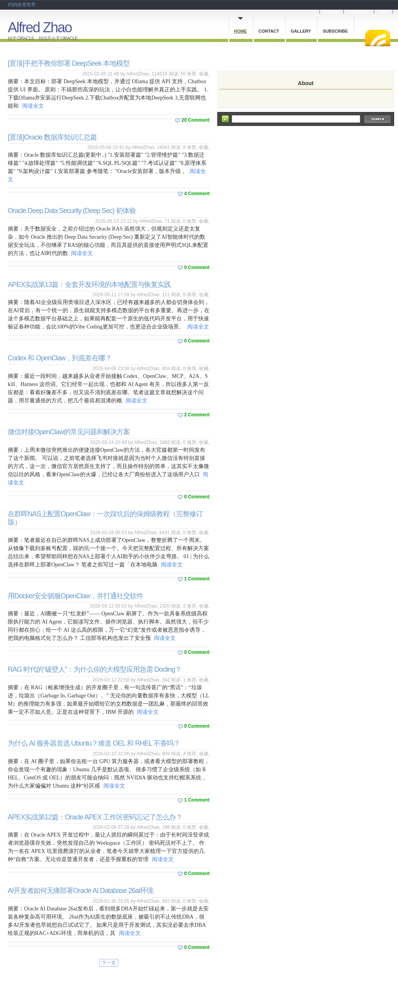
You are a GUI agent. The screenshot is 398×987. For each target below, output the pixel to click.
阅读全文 (33, 106)
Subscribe (335, 31)
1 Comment (196, 579)
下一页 (109, 963)
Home (240, 31)
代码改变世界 (22, 4)
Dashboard (359, 11)
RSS (377, 38)
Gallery (301, 31)
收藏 (203, 74)
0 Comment (196, 267)
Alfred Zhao (40, 27)
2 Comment (196, 415)
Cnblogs (331, 11)
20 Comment (195, 120)
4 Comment (196, 193)
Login (383, 11)
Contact (268, 31)
